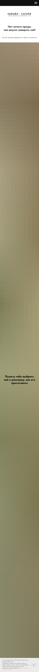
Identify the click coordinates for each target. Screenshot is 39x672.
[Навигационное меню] (36, 3)
